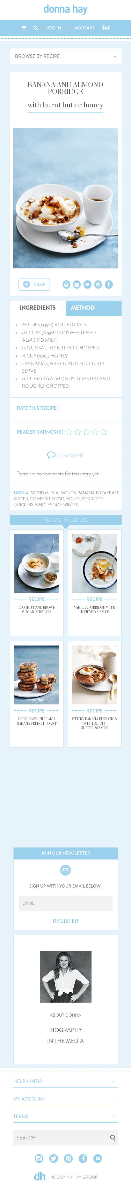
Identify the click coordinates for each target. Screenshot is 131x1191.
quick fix (23, 505)
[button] (65, 1080)
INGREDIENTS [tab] (38, 308)
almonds (66, 493)
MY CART (85, 27)
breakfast (107, 493)
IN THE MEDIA (65, 1041)
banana (86, 493)
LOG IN (53, 27)
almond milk (40, 493)
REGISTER (65, 921)
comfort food (47, 499)
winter (71, 505)
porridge (92, 499)
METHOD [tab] (83, 308)
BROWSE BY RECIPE (37, 56)
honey (73, 499)
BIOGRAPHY (65, 1030)
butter (20, 499)
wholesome (48, 505)
